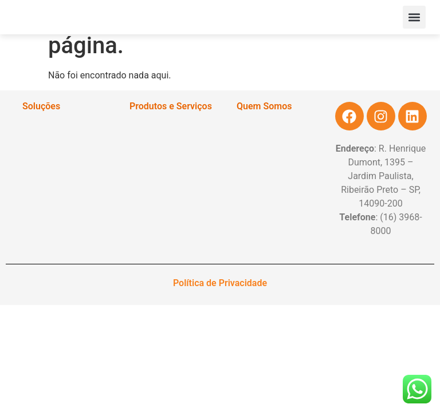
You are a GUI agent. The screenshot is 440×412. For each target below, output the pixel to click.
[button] (414, 17)
